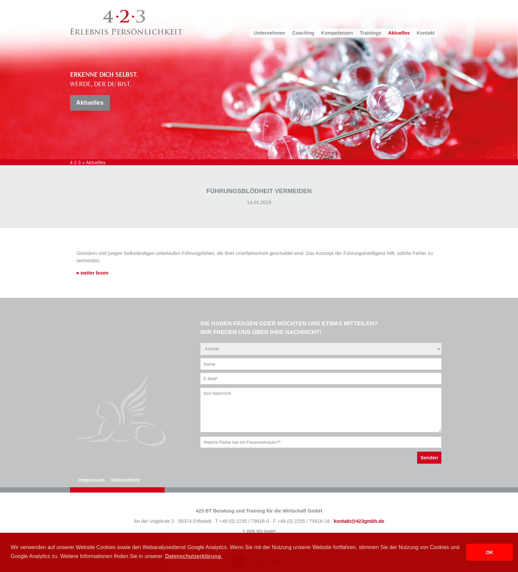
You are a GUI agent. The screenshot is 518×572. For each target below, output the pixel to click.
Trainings (370, 33)
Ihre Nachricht (321, 410)
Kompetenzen (337, 33)
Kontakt (426, 33)
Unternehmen (269, 33)
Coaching (303, 33)
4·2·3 (75, 162)
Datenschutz (125, 480)
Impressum (91, 480)
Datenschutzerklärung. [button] (193, 556)
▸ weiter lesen (93, 273)
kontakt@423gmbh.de (359, 521)
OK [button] (489, 552)
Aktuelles (399, 33)
